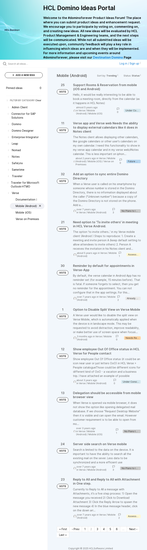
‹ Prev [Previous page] (76, 529)
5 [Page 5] (110, 529)
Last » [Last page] (63, 534)
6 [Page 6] (117, 529)
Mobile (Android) (85, 112)
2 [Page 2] (91, 529)
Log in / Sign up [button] (130, 63)
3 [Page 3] (97, 529)
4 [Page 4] (104, 529)
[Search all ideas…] (25, 63)
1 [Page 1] (85, 529)
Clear (38, 100)
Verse (82, 110)
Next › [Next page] (133, 529)
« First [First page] (63, 529)
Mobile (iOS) (95, 113)
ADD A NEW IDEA (23, 75)
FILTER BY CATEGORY (20, 100)
